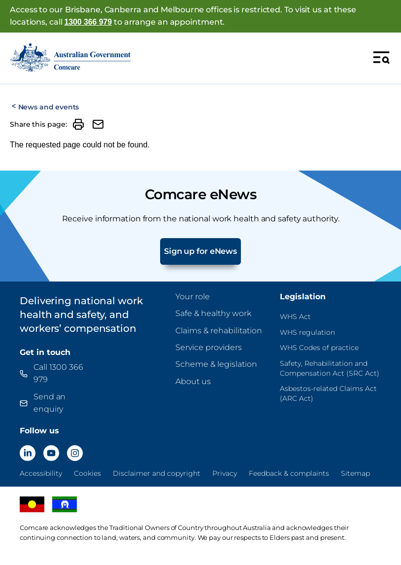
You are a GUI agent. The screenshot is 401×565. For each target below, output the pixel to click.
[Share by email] (98, 124)
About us (193, 381)
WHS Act (295, 316)
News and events (48, 107)
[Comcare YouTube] (51, 453)
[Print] (78, 124)
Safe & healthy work (213, 313)
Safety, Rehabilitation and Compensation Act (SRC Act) (329, 368)
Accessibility (41, 473)
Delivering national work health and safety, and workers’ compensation (81, 314)
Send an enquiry (49, 403)
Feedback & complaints (289, 473)
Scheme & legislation (216, 364)
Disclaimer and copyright (156, 473)
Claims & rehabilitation (218, 330)
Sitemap (355, 473)
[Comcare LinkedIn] (27, 453)
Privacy (224, 473)
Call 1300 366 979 (58, 373)
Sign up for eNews (200, 251)
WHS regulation (307, 332)
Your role (192, 296)
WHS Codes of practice (319, 347)
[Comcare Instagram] (75, 453)
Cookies (87, 473)
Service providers (208, 347)
